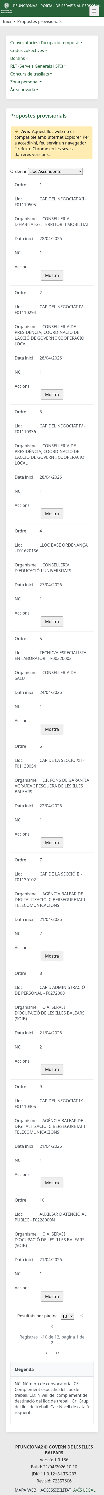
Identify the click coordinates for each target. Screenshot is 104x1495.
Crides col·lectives (27, 50)
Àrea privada (22, 89)
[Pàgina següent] (47, 1353)
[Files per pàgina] (67, 1316)
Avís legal (84, 1490)
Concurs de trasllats (29, 74)
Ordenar (18, 171)
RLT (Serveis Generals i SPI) (36, 66)
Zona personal (24, 82)
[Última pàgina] (57, 1353)
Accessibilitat (55, 1490)
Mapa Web (25, 1490)
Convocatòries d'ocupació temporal (44, 42)
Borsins (17, 58)
